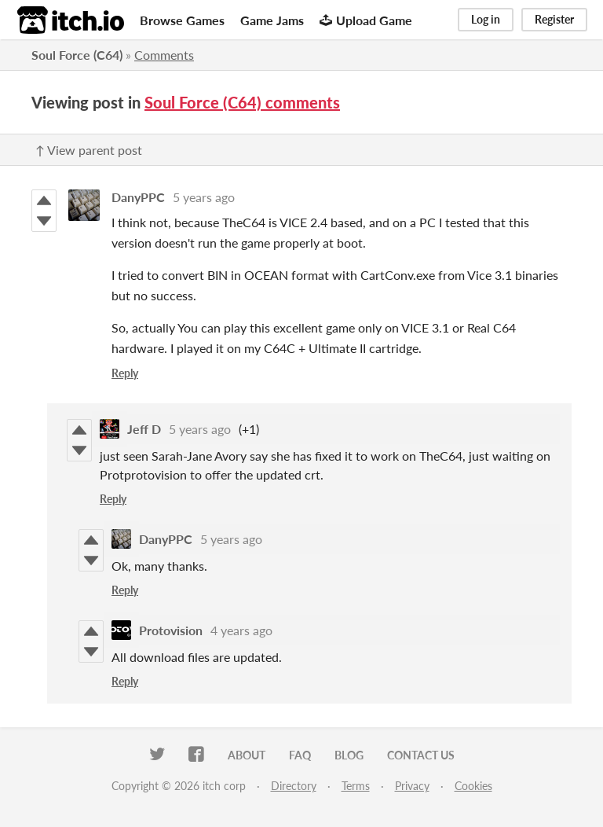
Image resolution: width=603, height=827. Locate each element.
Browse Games (182, 20)
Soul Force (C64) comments (242, 102)
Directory (293, 785)
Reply (124, 373)
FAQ (300, 755)
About (246, 755)
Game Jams (272, 20)
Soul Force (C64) (76, 54)
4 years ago (241, 630)
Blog (349, 755)
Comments (164, 54)
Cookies (473, 785)
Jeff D (144, 428)
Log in (485, 19)
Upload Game (366, 20)
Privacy (412, 785)
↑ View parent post (88, 149)
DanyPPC (138, 196)
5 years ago (204, 196)
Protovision (171, 630)
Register (554, 19)
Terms (356, 785)
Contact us (421, 755)
